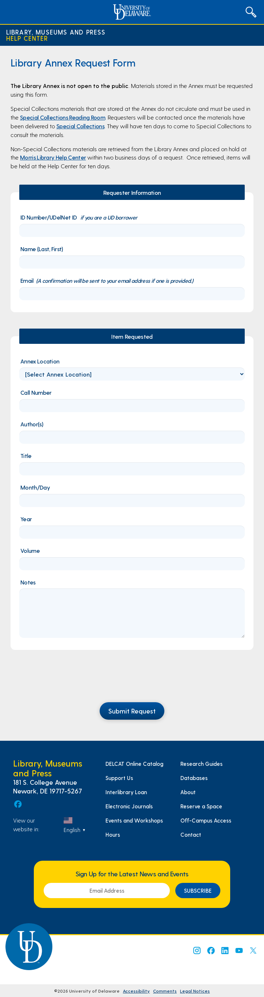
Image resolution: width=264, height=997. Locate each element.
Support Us (119, 778)
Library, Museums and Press (56, 32)
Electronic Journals (129, 806)
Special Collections (80, 125)
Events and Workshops (134, 820)
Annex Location (39, 361)
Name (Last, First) (41, 248)
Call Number (35, 392)
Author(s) (31, 424)
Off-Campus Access (205, 820)
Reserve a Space (201, 806)
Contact (190, 834)
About (188, 792)
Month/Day (35, 487)
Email (106, 280)
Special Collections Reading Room (62, 117)
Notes (28, 582)
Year (26, 518)
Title (26, 455)
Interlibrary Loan (126, 792)
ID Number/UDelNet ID (78, 217)
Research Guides (201, 763)
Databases (194, 778)
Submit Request (132, 711)
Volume (30, 550)
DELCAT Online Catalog (134, 763)
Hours (112, 834)
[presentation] (132, 680)
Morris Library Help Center (53, 157)
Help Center (27, 38)
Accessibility (136, 990)
